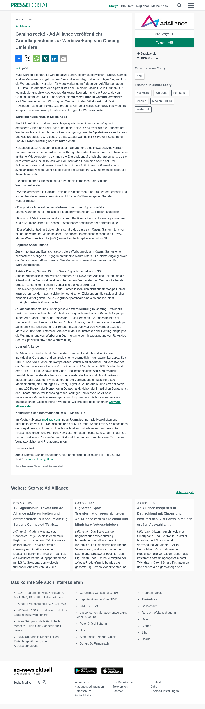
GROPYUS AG (89, 610)
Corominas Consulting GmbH (99, 597)
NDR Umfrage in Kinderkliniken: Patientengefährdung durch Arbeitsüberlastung (36, 646)
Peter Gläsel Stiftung (93, 628)
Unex (83, 634)
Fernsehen (144, 102)
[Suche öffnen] (179, 5)
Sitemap (118, 695)
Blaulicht (127, 6)
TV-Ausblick (149, 604)
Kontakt (156, 686)
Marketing (143, 93)
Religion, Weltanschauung (159, 617)
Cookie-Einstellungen (165, 695)
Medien (163, 102)
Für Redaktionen (123, 686)
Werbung (163, 93)
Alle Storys (164, 34)
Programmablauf (152, 597)
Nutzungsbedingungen (89, 691)
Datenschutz (82, 695)
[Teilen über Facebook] (18, 58)
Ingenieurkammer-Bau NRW (98, 604)
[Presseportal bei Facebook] (33, 687)
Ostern (146, 623)
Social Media (82, 700)
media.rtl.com (51, 419)
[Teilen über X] (27, 58)
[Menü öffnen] (190, 5)
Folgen (164, 42)
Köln (18, 68)
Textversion (120, 691)
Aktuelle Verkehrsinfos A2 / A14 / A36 (42, 608)
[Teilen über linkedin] (54, 58)
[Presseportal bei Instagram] (43, 686)
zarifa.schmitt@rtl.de (39, 459)
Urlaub (146, 643)
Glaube (146, 630)
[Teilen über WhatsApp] (36, 58)
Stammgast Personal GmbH (98, 641)
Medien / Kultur (147, 111)
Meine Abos (159, 6)
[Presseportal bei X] (37, 687)
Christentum (150, 610)
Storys (113, 6)
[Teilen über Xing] (45, 58)
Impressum (81, 686)
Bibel (145, 637)
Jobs (154, 691)
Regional (142, 6)
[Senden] (63, 58)
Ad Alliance (22, 26)
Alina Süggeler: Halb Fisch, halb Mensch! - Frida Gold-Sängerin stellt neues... (37, 630)
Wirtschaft (170, 111)
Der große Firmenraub (94, 648)
